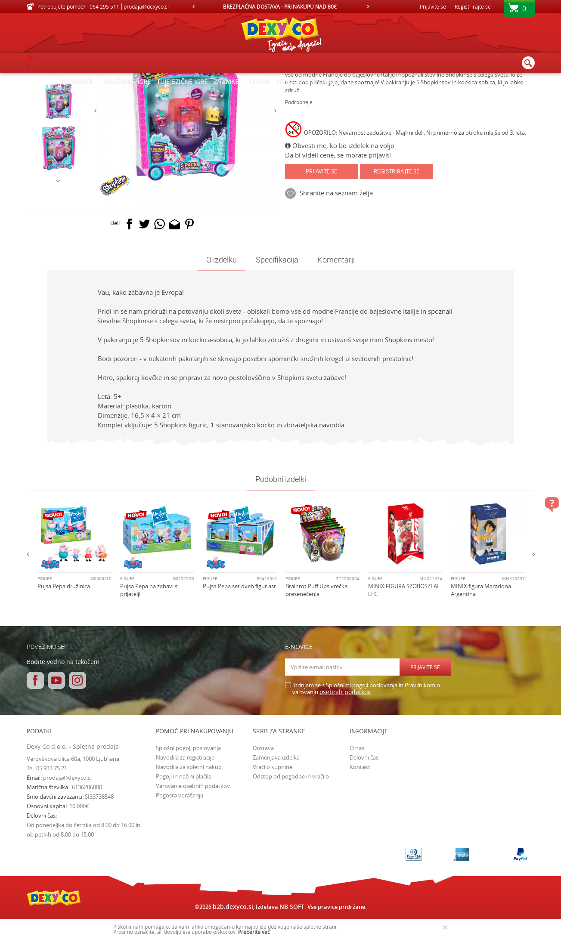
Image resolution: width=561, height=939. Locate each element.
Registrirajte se (473, 6)
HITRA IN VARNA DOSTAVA (280, 6)
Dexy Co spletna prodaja (56, 78)
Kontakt (360, 839)
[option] (281, 6)
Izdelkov (101, 78)
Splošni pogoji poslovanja (188, 821)
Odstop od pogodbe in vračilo (291, 849)
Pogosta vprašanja (179, 868)
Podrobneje (299, 174)
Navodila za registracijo (185, 830)
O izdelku (221, 332)
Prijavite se (321, 244)
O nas (357, 821)
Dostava (263, 821)
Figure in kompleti (159, 78)
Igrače (124, 78)
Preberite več (254, 931)
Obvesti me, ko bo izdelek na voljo (339, 218)
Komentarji (336, 332)
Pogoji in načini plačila (183, 849)
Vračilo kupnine (272, 839)
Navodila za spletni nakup (189, 839)
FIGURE (195, 78)
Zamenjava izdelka (276, 830)
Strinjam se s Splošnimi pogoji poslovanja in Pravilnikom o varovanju (366, 761)
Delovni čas (364, 830)
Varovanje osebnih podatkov (193, 858)
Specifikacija (277, 332)
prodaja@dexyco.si (67, 850)
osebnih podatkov (345, 764)
